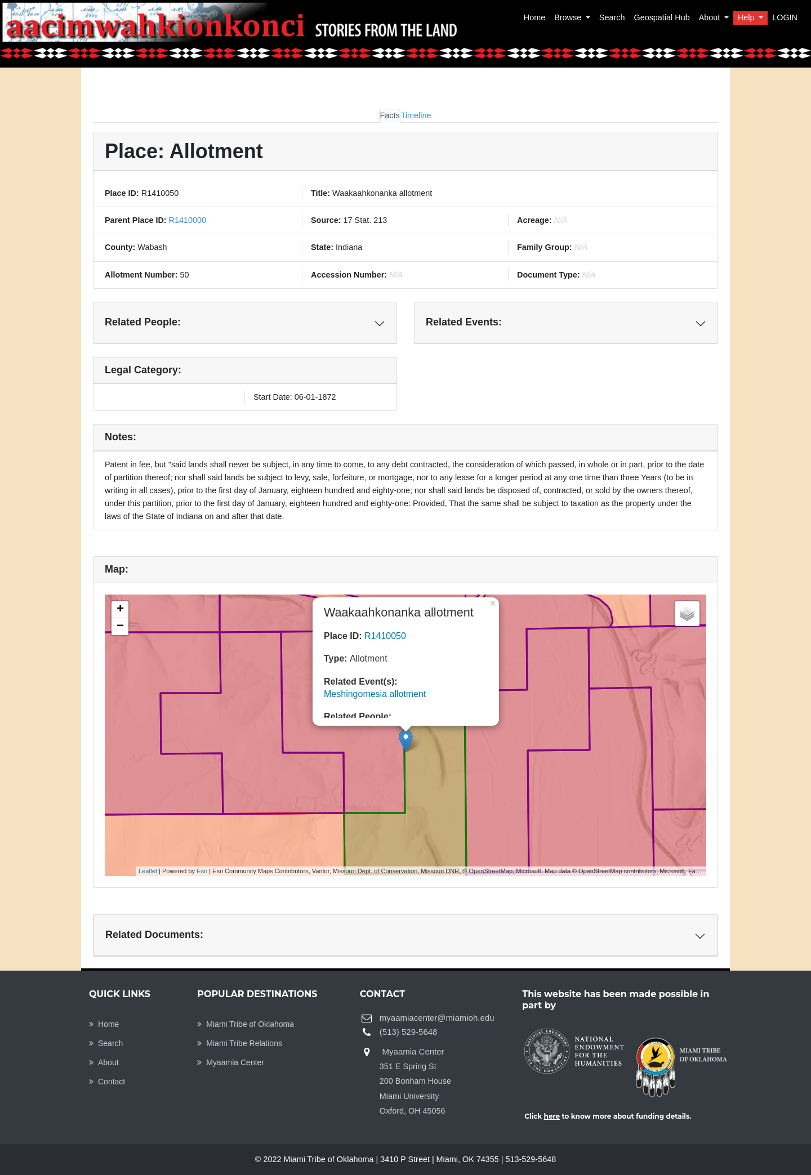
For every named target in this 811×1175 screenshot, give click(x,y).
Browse (568, 17)
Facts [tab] (389, 115)
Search (612, 17)
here (552, 1116)
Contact (107, 1081)
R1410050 (385, 636)
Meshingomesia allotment (375, 694)
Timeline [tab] (416, 115)
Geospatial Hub (661, 17)
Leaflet (148, 871)
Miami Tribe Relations (239, 1043)
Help (747, 17)
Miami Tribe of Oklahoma (245, 1024)
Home (534, 17)
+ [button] (120, 609)
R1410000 (186, 220)
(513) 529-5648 (409, 1031)
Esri (202, 871)
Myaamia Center (230, 1062)
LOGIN (784, 17)
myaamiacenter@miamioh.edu (437, 1017)
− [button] (120, 626)
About (711, 17)
